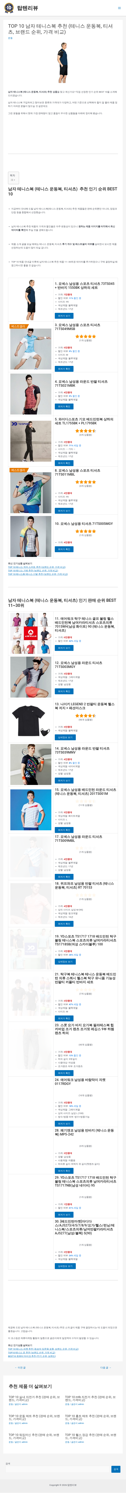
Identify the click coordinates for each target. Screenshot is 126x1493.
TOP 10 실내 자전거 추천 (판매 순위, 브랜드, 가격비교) (34, 1399)
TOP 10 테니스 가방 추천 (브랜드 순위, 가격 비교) (33, 570)
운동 (10, 38)
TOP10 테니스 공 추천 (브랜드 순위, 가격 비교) (31, 1353)
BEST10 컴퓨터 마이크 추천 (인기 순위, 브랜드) (32, 1356)
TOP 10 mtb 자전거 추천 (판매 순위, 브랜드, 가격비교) (90, 1399)
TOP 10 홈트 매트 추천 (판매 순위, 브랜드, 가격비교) (90, 1418)
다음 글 (105, 1367)
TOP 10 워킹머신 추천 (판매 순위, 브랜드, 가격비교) (34, 1437)
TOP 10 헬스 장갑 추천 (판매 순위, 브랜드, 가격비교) (90, 1437)
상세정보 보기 (65, 737)
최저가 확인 (64, 369)
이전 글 (20, 1367)
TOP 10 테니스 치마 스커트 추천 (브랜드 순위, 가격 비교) (36, 567)
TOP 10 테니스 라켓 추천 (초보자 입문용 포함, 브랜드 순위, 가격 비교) (43, 1349)
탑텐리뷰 (27, 8)
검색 (8, 1464)
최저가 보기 (64, 315)
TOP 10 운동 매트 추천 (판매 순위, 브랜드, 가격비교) (34, 1418)
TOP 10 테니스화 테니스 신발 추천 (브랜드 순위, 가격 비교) (38, 574)
